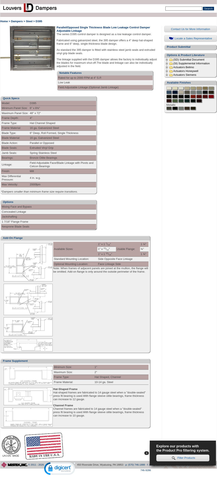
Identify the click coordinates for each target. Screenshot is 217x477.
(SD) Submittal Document (186, 59)
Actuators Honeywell (183, 71)
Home (4, 21)
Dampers (17, 21)
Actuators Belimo (181, 67)
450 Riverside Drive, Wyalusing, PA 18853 (100, 464)
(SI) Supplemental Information (189, 63)
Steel (29, 21)
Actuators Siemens (182, 75)
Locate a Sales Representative (190, 38)
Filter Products (183, 458)
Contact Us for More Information (190, 29)
